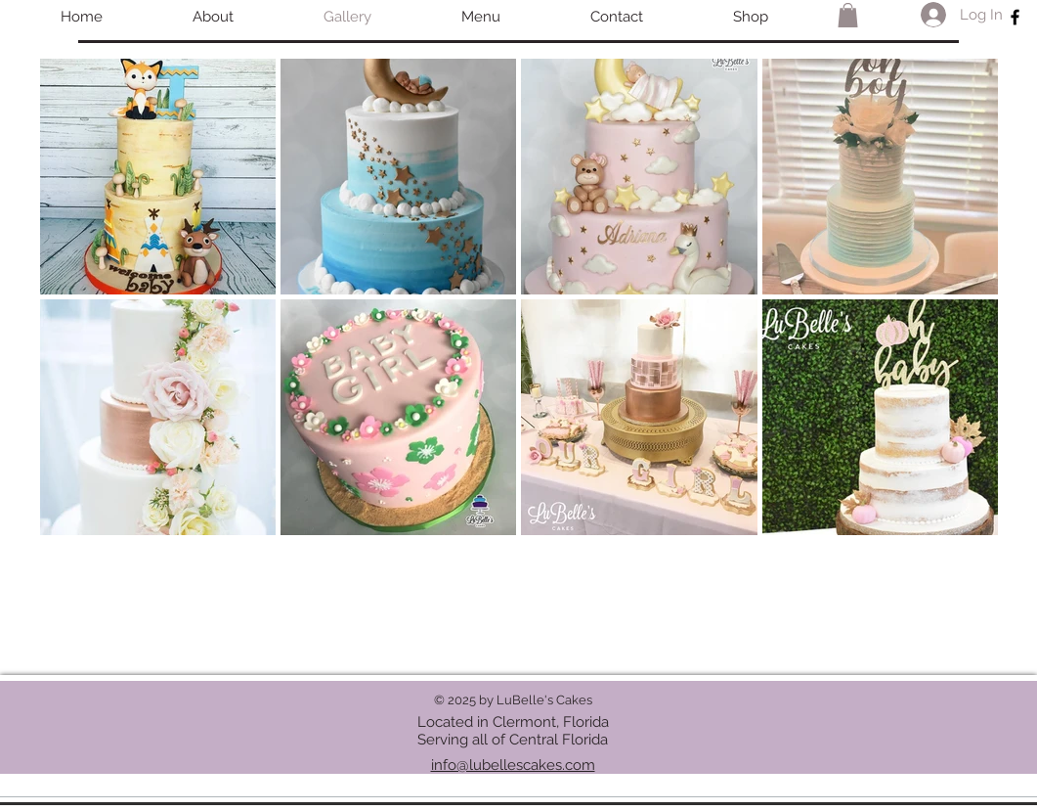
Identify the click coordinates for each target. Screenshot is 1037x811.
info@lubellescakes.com (513, 765)
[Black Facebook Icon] (1015, 17)
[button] (848, 15)
